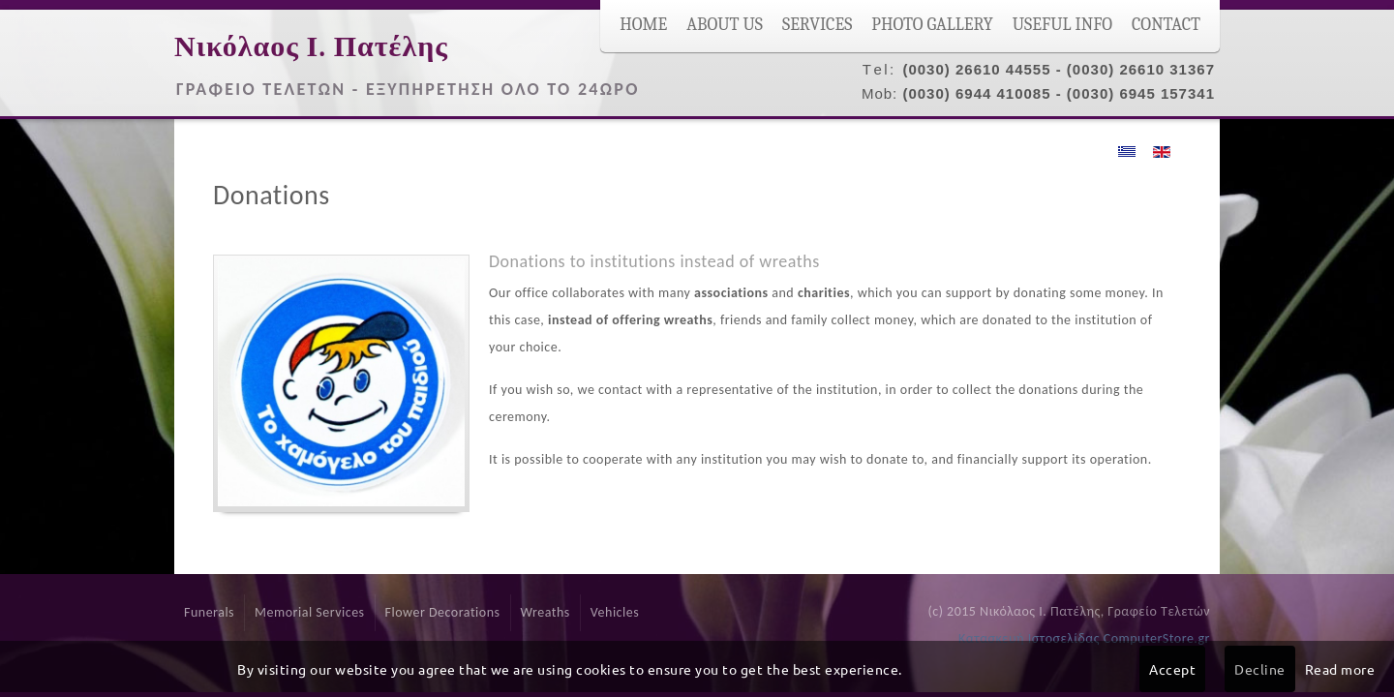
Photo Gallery (932, 25)
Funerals (209, 612)
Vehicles (615, 612)
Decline (1260, 669)
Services (817, 25)
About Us (724, 25)
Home (643, 25)
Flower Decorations (442, 612)
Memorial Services (310, 612)
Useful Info (1062, 25)
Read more (1340, 669)
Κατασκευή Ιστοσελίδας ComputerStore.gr (1084, 638)
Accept (1172, 669)
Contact (1166, 25)
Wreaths (545, 612)
